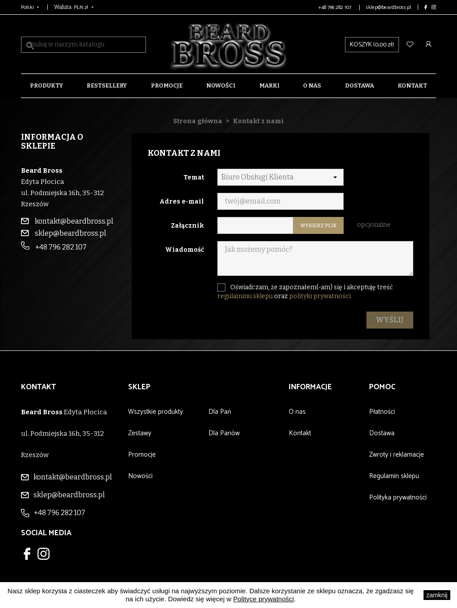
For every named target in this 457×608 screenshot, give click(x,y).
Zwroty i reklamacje (396, 454)
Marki (269, 85)
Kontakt (412, 85)
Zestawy (139, 433)
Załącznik (187, 225)
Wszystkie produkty (155, 411)
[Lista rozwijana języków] (31, 7)
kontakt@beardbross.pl (67, 221)
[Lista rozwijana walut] (84, 7)
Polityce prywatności (263, 599)
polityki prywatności (320, 296)
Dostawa (359, 85)
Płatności (382, 411)
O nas (312, 85)
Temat (193, 177)
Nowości (220, 85)
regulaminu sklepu (245, 296)
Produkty (46, 85)
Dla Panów (224, 433)
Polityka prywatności (398, 497)
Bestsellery (107, 85)
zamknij (436, 595)
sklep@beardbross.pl (388, 7)
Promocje (167, 85)
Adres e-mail (181, 201)
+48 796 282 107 (335, 7)
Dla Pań (219, 411)
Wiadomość (184, 250)
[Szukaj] (83, 44)
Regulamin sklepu (394, 476)
